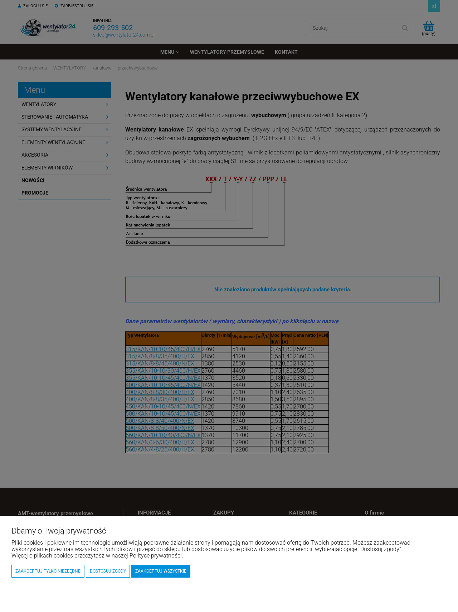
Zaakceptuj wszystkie (160, 571)
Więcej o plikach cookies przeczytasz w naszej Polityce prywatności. (97, 555)
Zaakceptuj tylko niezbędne (48, 571)
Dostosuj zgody (108, 571)
